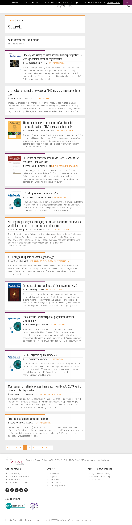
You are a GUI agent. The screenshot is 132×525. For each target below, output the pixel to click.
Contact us (54, 479)
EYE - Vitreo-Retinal (56, 63)
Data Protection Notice (19, 476)
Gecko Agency (84, 520)
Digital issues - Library (100, 473)
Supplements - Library (100, 476)
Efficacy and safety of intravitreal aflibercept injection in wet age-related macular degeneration (52, 57)
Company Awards (57, 485)
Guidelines (95, 479)
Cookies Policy (113, 2)
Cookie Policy (14, 473)
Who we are (55, 473)
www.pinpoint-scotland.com (97, 460)
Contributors (55, 482)
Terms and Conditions (18, 482)
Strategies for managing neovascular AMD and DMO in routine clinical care (44, 92)
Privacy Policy (14, 479)
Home (12, 20)
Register (53, 476)
